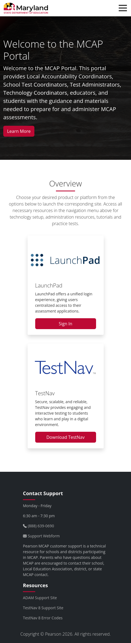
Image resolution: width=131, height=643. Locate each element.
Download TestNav (65, 437)
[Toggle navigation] (124, 9)
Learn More (20, 131)
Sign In (65, 324)
